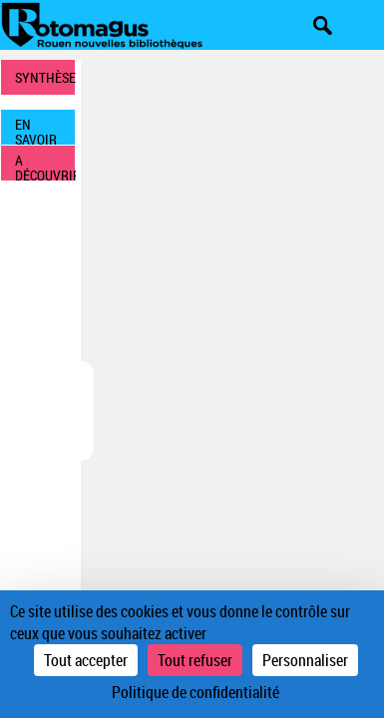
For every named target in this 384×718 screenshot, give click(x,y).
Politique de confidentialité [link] (195, 692)
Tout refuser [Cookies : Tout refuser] (195, 660)
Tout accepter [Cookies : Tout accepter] (86, 660)
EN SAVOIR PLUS (36, 130)
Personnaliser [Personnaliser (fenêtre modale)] (305, 660)
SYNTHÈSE (45, 77)
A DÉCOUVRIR (45, 165)
